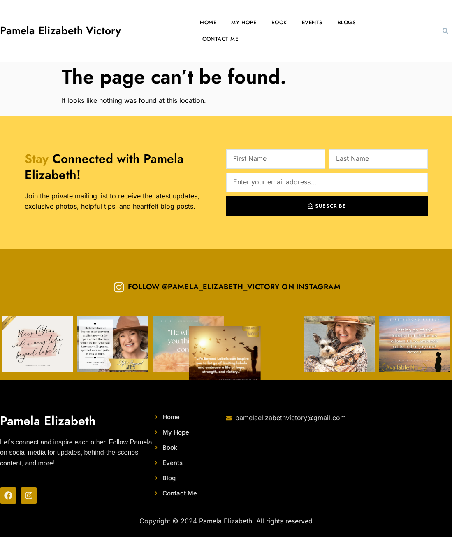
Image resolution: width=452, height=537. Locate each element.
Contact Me (220, 39)
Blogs (347, 22)
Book (279, 22)
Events (312, 22)
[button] (445, 31)
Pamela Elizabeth (48, 421)
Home (208, 22)
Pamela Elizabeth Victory (60, 30)
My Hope (244, 22)
